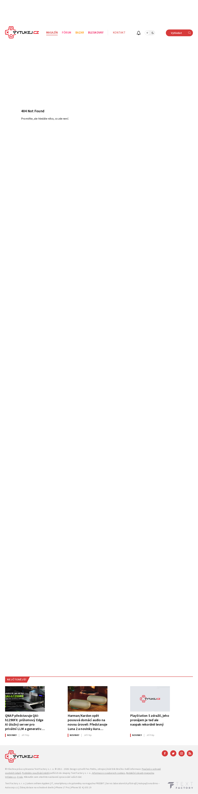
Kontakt (119, 33)
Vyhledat (182, 32)
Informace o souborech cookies (108, 773)
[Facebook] (165, 753)
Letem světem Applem (38, 783)
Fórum (66, 33)
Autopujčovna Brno (148, 783)
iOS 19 (88, 787)
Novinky (12, 735)
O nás (20, 777)
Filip (25, 735)
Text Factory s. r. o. (44, 769)
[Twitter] (173, 753)
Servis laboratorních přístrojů (121, 783)
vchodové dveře (45, 787)
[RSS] (190, 753)
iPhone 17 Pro (62, 787)
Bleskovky (96, 33)
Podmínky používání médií (35, 773)
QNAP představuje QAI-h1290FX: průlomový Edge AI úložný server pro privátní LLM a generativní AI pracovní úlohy (24, 722)
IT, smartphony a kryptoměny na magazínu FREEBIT (77, 783)
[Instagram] (182, 753)
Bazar (79, 33)
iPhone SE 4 (77, 787)
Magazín (52, 33)
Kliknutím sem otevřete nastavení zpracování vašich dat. (53, 777)
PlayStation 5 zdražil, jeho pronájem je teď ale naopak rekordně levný (149, 720)
